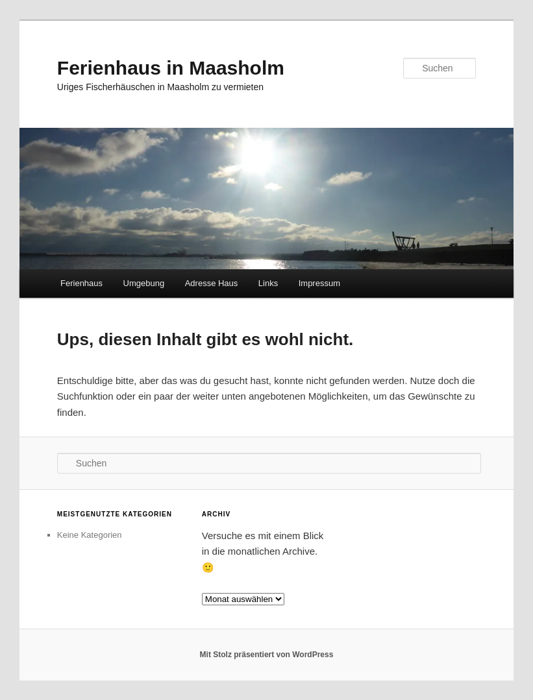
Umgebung (144, 283)
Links (268, 283)
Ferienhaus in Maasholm (170, 67)
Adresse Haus (211, 283)
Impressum (319, 283)
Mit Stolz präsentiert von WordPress (267, 654)
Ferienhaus (81, 283)
